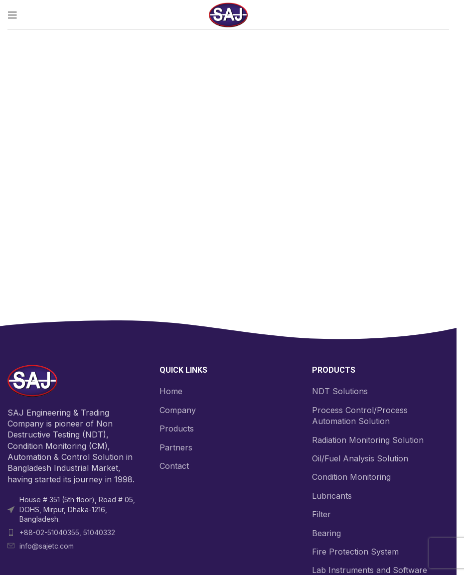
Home (170, 391)
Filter (321, 514)
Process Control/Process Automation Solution (360, 415)
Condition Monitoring (351, 477)
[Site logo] (228, 14)
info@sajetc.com (46, 546)
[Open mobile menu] (12, 15)
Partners (175, 447)
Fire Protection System (355, 552)
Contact (174, 466)
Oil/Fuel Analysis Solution (360, 458)
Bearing (326, 533)
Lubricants (332, 496)
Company (177, 410)
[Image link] (32, 380)
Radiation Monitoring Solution (368, 440)
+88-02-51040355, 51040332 (67, 532)
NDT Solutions (340, 391)
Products (176, 428)
